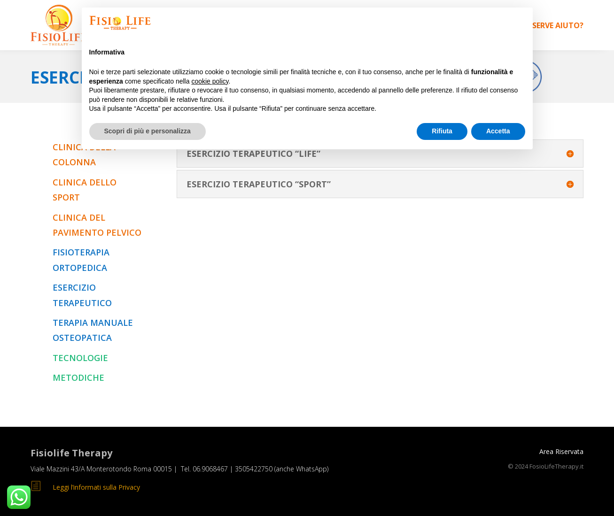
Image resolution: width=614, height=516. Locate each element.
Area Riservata (561, 451)
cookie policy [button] (209, 81)
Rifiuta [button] (442, 131)
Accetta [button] (498, 131)
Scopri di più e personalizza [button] (147, 131)
